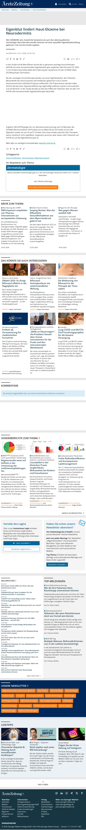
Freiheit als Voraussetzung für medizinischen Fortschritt (11, 334)
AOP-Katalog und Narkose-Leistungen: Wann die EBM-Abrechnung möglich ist (19, 665)
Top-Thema (42, 691)
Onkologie (67, 701)
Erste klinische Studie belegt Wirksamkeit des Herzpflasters (18, 626)
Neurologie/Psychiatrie (50, 701)
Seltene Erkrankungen (28, 711)
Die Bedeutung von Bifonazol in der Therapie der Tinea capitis (68, 285)
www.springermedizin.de (65, 802)
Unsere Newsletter (13, 686)
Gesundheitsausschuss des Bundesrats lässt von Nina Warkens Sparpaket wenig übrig (19, 658)
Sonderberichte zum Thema (19, 438)
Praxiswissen (7, 807)
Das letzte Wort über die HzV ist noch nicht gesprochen (17, 639)
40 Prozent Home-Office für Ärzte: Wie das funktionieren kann (17, 587)
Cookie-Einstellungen (25, 809)
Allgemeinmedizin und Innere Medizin (18, 691)
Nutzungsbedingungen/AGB (28, 805)
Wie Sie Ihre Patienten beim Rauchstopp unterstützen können (16, 671)
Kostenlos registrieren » (21, 549)
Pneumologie (25, 706)
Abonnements (46, 809)
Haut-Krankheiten (13, 158)
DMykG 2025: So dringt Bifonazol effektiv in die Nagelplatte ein (14, 284)
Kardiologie (70, 696)
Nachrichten (8, 581)
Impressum (21, 812)
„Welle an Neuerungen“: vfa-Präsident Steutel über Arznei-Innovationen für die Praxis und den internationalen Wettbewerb (42, 340)
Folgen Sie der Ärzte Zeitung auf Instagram (69, 747)
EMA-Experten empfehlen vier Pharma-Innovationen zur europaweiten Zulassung (14, 214)
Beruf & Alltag (56, 691)
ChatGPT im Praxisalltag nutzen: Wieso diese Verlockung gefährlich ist (18, 600)
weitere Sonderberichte (73, 513)
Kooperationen (7, 814)
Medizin (5, 805)
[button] (81, 4)
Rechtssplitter (65, 706)
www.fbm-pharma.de (47, 143)
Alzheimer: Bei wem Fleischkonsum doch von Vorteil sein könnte (21, 607)
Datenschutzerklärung (25, 807)
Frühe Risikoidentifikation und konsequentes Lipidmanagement (71, 461)
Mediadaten (45, 802)
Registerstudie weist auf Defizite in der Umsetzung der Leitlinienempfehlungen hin (13, 466)
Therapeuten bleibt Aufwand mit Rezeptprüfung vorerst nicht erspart (19, 632)
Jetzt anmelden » (21, 543)
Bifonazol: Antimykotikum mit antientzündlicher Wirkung (40, 285)
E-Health (20, 696)
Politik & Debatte (8, 809)
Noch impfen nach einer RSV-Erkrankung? (42, 749)
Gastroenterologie (54, 696)
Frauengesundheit (35, 696)
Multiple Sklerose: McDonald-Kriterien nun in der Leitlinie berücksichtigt (20, 613)
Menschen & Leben (29, 701)
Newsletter (45, 814)
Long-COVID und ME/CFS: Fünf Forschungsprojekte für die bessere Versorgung (71, 334)
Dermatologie (28, 158)
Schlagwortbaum (23, 802)
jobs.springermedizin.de (65, 807)
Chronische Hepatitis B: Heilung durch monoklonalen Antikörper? (13, 751)
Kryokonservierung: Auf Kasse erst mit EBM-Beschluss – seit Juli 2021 (18, 619)
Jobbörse (5, 817)
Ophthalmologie (9, 706)
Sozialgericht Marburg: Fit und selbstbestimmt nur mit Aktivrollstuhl (20, 645)
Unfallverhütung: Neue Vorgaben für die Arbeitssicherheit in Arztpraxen (16, 594)
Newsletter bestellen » (57, 565)
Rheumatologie (9, 711)
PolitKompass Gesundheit (45, 706)
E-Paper (44, 812)
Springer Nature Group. (50, 827)
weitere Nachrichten (34, 676)
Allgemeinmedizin (41, 158)
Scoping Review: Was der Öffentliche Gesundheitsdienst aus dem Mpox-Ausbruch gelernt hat (42, 216)
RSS (42, 817)
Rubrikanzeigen (47, 807)
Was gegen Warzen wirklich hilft (68, 212)
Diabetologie (8, 696)
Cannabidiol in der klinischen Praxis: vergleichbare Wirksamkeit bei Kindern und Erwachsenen (42, 468)
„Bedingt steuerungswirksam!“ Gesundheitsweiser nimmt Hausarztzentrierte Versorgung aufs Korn (20, 652)
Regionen (5, 812)
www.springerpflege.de (65, 805)
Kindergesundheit (10, 701)
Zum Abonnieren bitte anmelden (43, 187)
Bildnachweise (22, 817)
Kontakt (20, 814)
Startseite (5, 802)
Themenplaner (46, 805)
